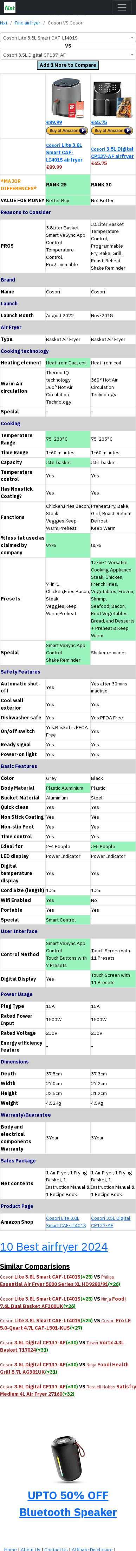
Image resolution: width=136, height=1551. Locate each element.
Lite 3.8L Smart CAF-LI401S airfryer (64, 152)
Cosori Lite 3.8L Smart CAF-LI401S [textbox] (40, 38)
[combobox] (68, 37)
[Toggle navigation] (122, 7)
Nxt (3, 23)
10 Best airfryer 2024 (54, 1246)
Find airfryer (27, 23)
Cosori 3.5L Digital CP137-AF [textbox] (34, 55)
